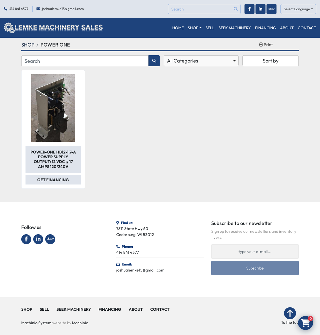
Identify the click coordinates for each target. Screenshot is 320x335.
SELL (210, 27)
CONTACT (307, 27)
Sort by (270, 61)
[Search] (204, 9)
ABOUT (287, 27)
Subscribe (255, 268)
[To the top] (290, 316)
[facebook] (249, 9)
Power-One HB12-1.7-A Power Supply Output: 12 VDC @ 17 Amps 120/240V (53, 159)
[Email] (255, 251)
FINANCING (265, 27)
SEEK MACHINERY (234, 27)
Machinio (80, 322)
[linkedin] (261, 9)
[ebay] (271, 9)
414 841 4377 (18, 8)
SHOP (193, 27)
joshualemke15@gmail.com (63, 8)
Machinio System (36, 322)
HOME (178, 27)
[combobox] (201, 60)
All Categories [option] (182, 61)
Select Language (297, 9)
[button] (195, 28)
